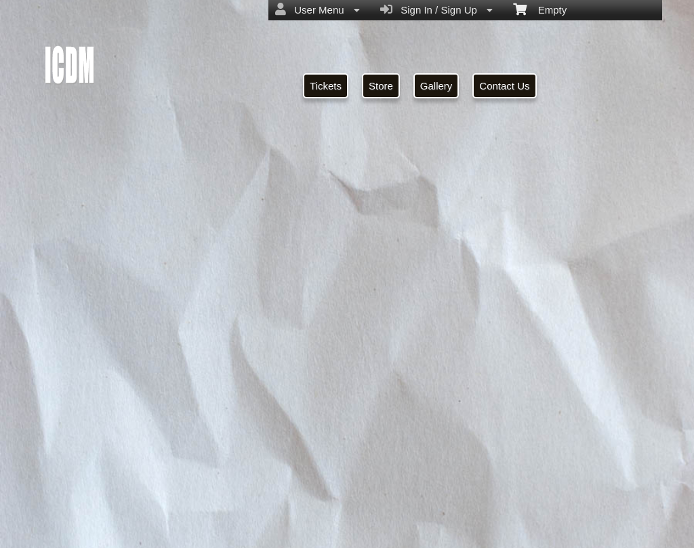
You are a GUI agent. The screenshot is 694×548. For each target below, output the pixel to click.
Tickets (326, 86)
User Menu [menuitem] (317, 9)
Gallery (436, 86)
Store (381, 86)
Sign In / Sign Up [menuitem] (436, 9)
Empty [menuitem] (540, 9)
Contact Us (504, 86)
